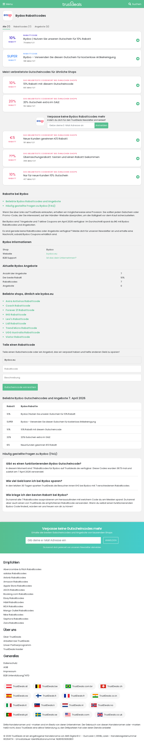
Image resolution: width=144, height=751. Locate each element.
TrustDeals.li (47, 705)
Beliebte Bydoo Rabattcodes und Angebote (33, 201)
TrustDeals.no (105, 705)
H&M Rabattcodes (13, 602)
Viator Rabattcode (18, 337)
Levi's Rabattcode (17, 319)
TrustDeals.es (20, 695)
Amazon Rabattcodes (15, 581)
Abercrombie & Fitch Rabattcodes (22, 569)
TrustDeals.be (50, 686)
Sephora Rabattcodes (15, 618)
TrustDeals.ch (114, 686)
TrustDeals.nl (76, 705)
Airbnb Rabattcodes (14, 577)
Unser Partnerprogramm (17, 645)
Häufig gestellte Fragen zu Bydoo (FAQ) (31, 206)
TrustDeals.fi (49, 695)
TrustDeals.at (20, 686)
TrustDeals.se (49, 714)
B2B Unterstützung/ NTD (16, 675)
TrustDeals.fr (78, 695)
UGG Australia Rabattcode (23, 332)
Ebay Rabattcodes (13, 598)
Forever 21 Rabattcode (20, 310)
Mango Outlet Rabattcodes (18, 610)
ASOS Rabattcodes (14, 590)
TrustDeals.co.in (108, 695)
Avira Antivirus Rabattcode (23, 301)
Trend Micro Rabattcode (21, 328)
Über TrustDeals (12, 636)
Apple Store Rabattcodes (17, 585)
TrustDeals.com (80, 714)
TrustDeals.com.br (82, 686)
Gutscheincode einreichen (20, 387)
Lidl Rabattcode (16, 323)
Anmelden (101, 125)
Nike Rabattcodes (13, 614)
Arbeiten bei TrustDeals (16, 641)
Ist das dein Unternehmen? (61, 257)
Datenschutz (10, 663)
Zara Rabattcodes (13, 623)
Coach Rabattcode (18, 305)
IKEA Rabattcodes (13, 606)
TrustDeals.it (19, 705)
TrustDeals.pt (20, 714)
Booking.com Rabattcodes (18, 594)
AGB (5, 667)
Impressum (9, 671)
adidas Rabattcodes (14, 573)
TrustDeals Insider (13, 649)
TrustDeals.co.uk (113, 714)
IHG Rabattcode (16, 314)
